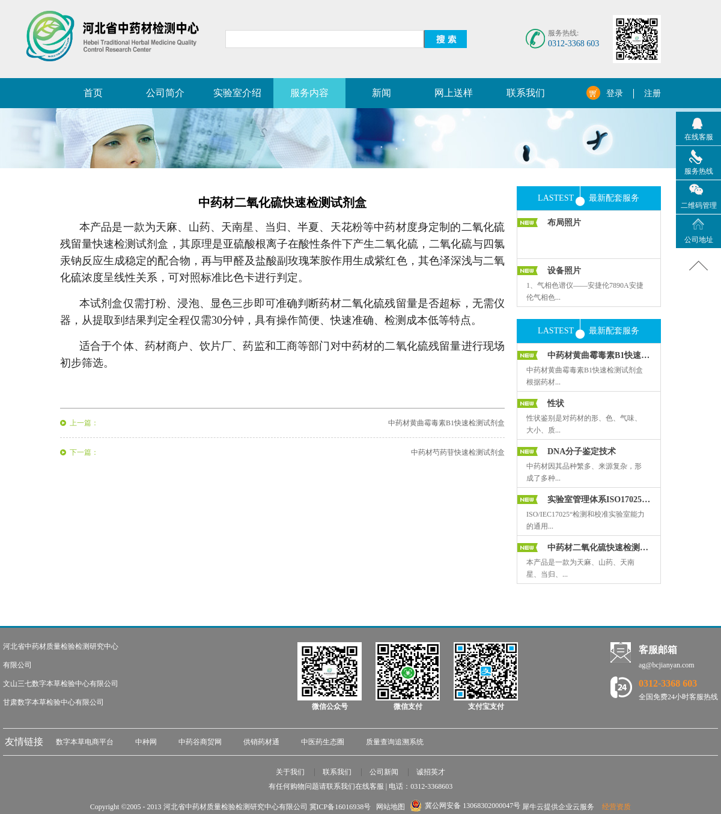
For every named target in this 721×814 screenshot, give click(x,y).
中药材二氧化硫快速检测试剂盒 (599, 547)
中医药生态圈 (322, 742)
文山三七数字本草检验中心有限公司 (60, 683)
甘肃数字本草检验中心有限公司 (53, 702)
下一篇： (84, 452)
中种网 (146, 742)
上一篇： (84, 423)
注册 (652, 93)
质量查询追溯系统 (395, 742)
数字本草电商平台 (85, 742)
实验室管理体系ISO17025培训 (599, 499)
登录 (614, 93)
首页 (93, 93)
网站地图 (389, 807)
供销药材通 (261, 742)
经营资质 (616, 807)
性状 (555, 403)
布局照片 (564, 222)
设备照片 (564, 270)
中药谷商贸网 (200, 742)
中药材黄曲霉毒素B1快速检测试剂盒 (599, 355)
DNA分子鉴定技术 (581, 451)
